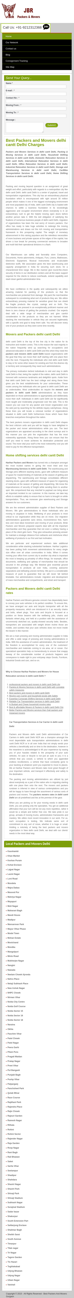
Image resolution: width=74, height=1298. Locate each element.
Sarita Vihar (13, 1166)
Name (9, 83)
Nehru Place (13, 979)
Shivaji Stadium (15, 1198)
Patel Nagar (13, 1043)
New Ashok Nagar (16, 988)
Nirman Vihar (14, 997)
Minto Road (13, 956)
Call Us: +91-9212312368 (22, 27)
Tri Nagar (12, 1253)
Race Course (14, 1097)
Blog (8, 54)
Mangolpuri (13, 952)
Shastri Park (13, 1189)
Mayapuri (12, 901)
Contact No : (12, 98)
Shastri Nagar (14, 1184)
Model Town (13, 933)
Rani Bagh (13, 1152)
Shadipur (12, 1175)
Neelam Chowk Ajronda (19, 974)
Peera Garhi (13, 1047)
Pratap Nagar (14, 1061)
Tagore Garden (15, 1257)
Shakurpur (13, 1216)
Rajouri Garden (15, 1116)
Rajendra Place (15, 1107)
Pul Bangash (14, 1070)
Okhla (10, 1029)
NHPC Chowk (14, 993)
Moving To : (12, 112)
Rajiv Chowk (14, 1111)
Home (9, 36)
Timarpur (12, 1244)
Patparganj (13, 1084)
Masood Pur (13, 892)
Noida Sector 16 (15, 1015)
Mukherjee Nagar (16, 961)
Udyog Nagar (14, 1275)
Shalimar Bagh (15, 1230)
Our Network (12, 42)
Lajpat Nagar (14, 869)
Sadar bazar (13, 1212)
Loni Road (13, 879)
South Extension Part (18, 1221)
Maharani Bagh (15, 910)
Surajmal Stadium (16, 1207)
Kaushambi (13, 851)
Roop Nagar (13, 1148)
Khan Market (14, 856)
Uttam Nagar (14, 1280)
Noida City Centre (16, 1002)
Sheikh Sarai (14, 1234)
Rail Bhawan (14, 1157)
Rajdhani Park (14, 1102)
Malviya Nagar (14, 897)
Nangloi (11, 965)
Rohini (11, 1129)
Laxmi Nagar (14, 874)
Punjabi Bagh (14, 1075)
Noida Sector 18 (15, 1020)
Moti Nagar (13, 906)
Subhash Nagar (15, 1202)
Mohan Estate (14, 938)
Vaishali (11, 1285)
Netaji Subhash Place (18, 983)
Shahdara (12, 1179)
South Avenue (14, 1239)
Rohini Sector (14, 1134)
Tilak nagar (13, 1248)
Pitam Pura (13, 1052)
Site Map (10, 67)
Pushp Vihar (13, 1079)
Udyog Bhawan (15, 1271)
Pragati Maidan (15, 1056)
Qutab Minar (13, 1093)
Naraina (11, 1024)
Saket (10, 1161)
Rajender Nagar (15, 1138)
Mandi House (14, 915)
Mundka (11, 947)
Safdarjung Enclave (17, 1225)
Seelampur (13, 1170)
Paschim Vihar (15, 1034)
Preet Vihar (13, 1065)
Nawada (11, 970)
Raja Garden (14, 1143)
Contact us (11, 48)
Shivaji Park (13, 1193)
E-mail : (10, 90)
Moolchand (13, 942)
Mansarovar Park (16, 924)
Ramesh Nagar (15, 1120)
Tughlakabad (14, 1266)
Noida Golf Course (16, 1006)
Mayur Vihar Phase (17, 929)
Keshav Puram (15, 860)
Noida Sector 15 (15, 1011)
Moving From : (13, 105)
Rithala (11, 1125)
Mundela (12, 883)
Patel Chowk (14, 1038)
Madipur (12, 920)
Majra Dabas (14, 888)
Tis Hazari (12, 1262)
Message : (11, 120)
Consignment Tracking (17, 61)
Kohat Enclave (15, 865)
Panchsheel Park (16, 1088)
